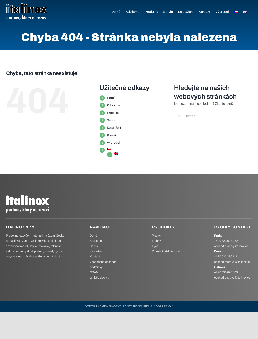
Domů (111, 98)
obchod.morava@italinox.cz (232, 261)
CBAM (94, 272)
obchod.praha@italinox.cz (231, 246)
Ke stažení (114, 127)
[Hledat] (179, 116)
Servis (111, 120)
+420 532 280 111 (225, 256)
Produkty (113, 112)
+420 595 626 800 (226, 272)
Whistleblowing (99, 277)
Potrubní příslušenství (166, 251)
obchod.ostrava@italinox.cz (232, 277)
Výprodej (113, 142)
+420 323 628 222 (226, 240)
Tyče (155, 246)
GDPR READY (163, 306)
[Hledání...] (213, 116)
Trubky (156, 240)
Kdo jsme (113, 105)
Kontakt (112, 135)
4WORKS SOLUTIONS (139, 306)
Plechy (156, 235)
